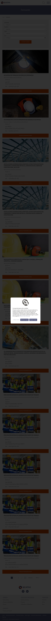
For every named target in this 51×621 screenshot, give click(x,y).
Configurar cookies (16, 319)
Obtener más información (25, 316)
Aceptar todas (33, 319)
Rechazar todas (24, 319)
